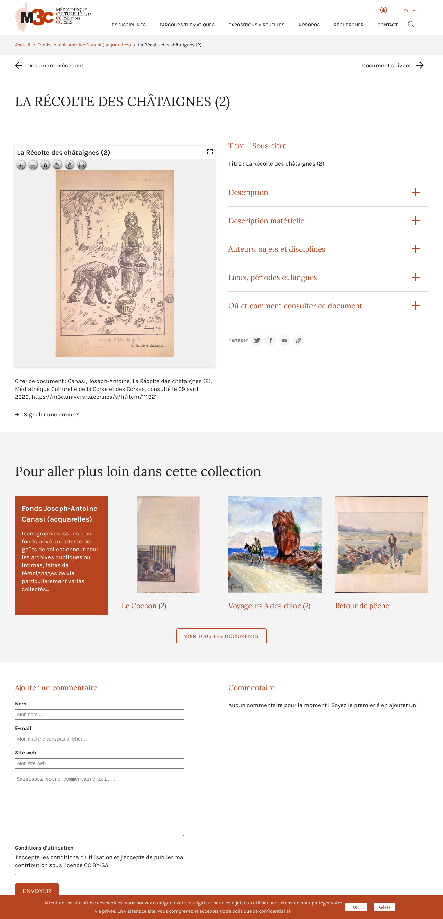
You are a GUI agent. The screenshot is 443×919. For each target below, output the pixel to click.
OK (356, 907)
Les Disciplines (127, 25)
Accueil (22, 45)
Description (248, 192)
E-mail (23, 728)
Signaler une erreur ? (51, 414)
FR (406, 10)
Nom (20, 704)
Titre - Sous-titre (257, 145)
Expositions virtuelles (256, 25)
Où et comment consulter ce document (295, 305)
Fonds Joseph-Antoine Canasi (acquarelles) (84, 45)
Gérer (384, 907)
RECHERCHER (349, 25)
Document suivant (386, 65)
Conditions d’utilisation (44, 848)
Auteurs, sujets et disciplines (276, 249)
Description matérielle (266, 220)
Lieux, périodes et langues (272, 277)
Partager (238, 340)
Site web (25, 753)
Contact (388, 25)
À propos (309, 25)
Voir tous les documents (221, 636)
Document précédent (55, 65)
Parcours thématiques (187, 25)
